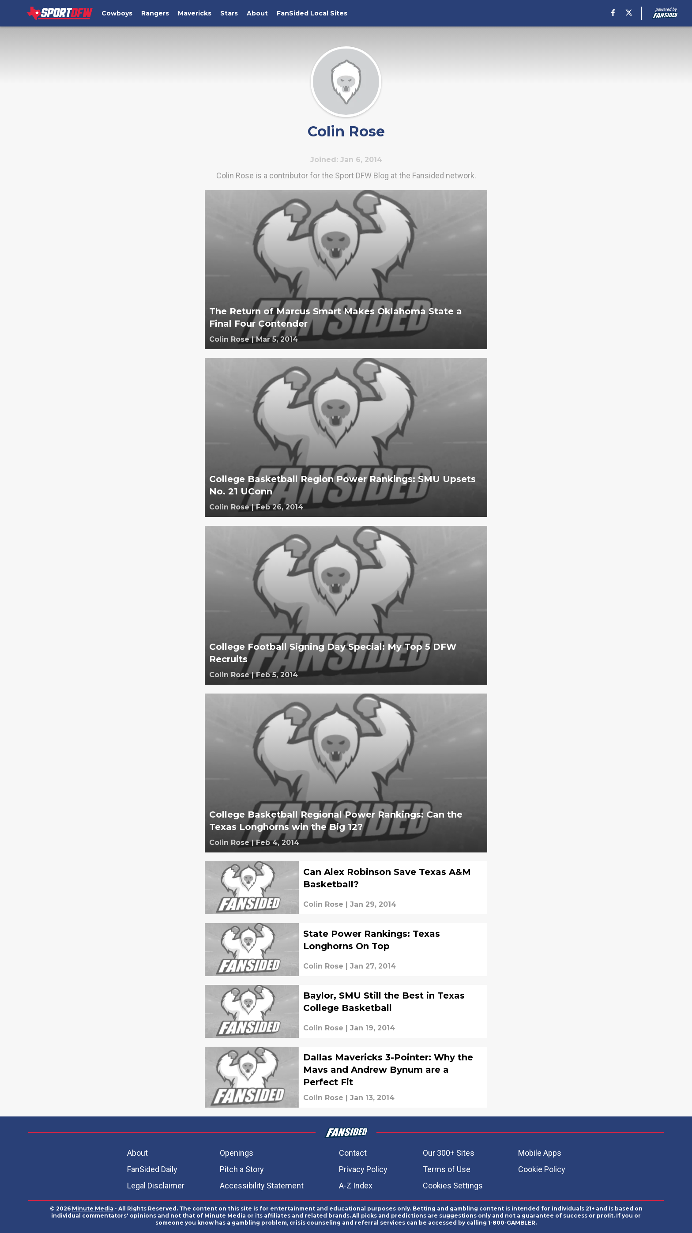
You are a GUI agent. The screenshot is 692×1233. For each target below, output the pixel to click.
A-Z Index (355, 1185)
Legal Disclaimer (155, 1185)
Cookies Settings (453, 1185)
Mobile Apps (539, 1153)
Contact (353, 1153)
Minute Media (92, 1208)
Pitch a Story (242, 1169)
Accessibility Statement (262, 1185)
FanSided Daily (152, 1169)
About (137, 1153)
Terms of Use (446, 1169)
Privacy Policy (363, 1169)
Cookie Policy (541, 1169)
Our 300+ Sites (448, 1153)
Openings (236, 1153)
